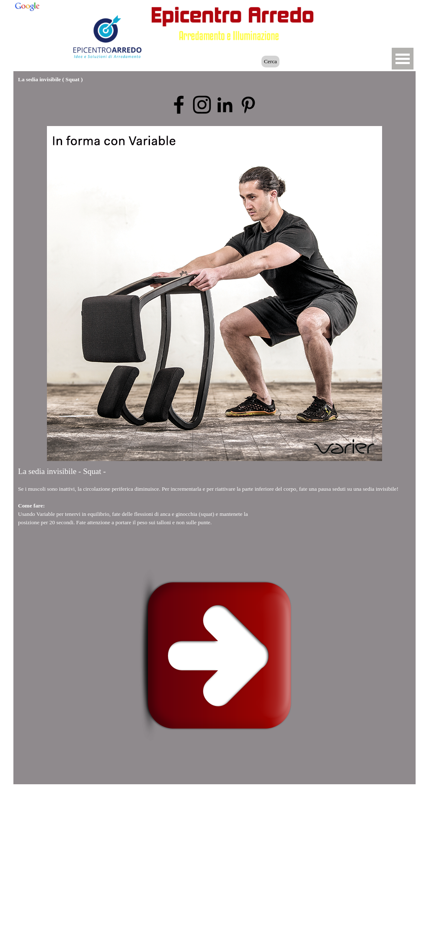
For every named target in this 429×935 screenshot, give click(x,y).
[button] (359, 14)
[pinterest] (248, 104)
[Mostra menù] (402, 59)
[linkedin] (224, 104)
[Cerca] (221, 61)
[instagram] (201, 104)
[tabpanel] (214, 504)
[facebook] (178, 104)
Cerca (270, 61)
